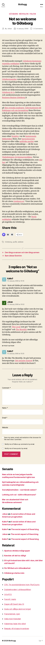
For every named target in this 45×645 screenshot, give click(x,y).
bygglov (15, 136)
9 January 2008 (22, 29)
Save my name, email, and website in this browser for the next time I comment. (22, 438)
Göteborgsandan (9, 79)
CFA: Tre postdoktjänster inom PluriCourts (21, 585)
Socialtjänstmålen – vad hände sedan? (19, 490)
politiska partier (27, 141)
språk (15, 242)
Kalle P (5, 522)
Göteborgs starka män (14, 573)
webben (20, 242)
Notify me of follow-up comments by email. (20, 444)
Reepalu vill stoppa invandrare (16, 628)
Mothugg (22, 4)
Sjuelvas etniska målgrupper (17, 551)
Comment (6, 388)
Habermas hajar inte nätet (15, 624)
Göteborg (13, 14)
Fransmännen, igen (12, 614)
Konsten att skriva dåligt (15, 556)
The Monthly (21, 329)
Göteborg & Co (8, 92)
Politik (33, 14)
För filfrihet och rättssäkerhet (17, 568)
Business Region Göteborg (13, 97)
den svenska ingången (14, 108)
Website (5, 428)
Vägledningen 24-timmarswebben (17, 157)
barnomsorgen (28, 139)
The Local (16, 327)
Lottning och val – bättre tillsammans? (19, 495)
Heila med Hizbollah (12, 619)
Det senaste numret (23, 360)
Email (4, 418)
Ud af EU (8, 594)
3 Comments (38, 29)
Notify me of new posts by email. (16, 448)
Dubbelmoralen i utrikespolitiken (17, 589)
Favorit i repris (10, 599)
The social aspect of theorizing (25, 529)
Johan (9, 29)
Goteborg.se (18, 201)
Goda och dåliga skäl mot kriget (17, 609)
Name (5, 408)
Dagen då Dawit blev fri (14, 604)
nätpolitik (24, 14)
